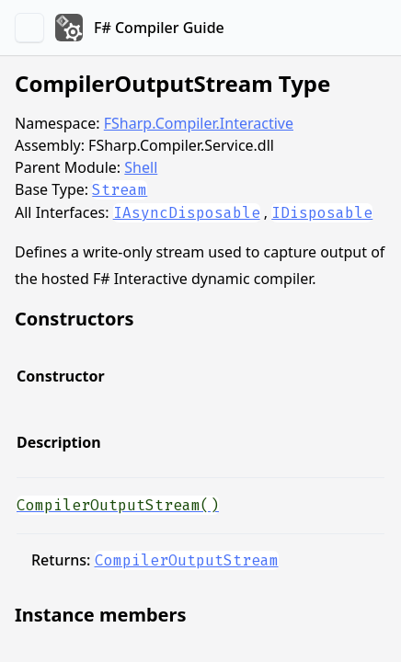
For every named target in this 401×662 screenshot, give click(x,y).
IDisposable (321, 213)
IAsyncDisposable (186, 213)
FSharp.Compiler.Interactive (198, 123)
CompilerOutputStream (187, 560)
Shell (140, 167)
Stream (119, 190)
